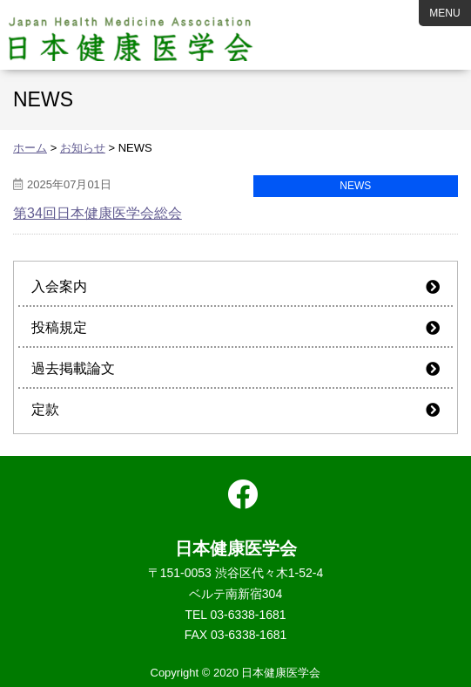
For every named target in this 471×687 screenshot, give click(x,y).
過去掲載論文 (73, 368)
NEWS (355, 186)
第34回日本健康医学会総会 (97, 213)
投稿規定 (59, 327)
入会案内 (59, 286)
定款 (45, 409)
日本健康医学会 (131, 35)
